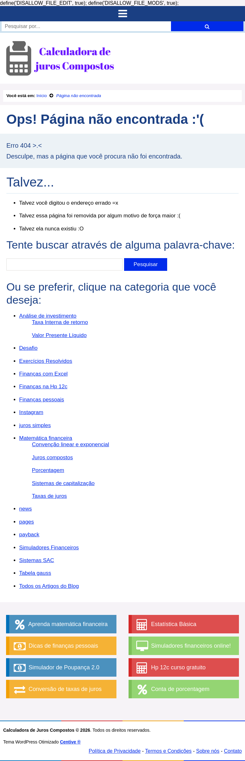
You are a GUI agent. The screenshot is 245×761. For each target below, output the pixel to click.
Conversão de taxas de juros (56, 689)
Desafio (28, 348)
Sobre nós (207, 751)
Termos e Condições (168, 751)
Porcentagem (48, 470)
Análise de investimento (48, 316)
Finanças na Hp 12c (43, 387)
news (25, 509)
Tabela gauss (35, 573)
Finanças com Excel (43, 374)
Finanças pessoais (41, 400)
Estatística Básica (165, 624)
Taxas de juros (49, 496)
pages (26, 522)
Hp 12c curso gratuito (170, 667)
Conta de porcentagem (172, 689)
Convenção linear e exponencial (70, 444)
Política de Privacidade (115, 751)
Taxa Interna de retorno (60, 322)
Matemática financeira (45, 438)
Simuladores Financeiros (49, 548)
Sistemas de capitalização (63, 483)
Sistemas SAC (36, 560)
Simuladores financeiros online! (183, 646)
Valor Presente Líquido (59, 335)
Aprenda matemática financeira (60, 624)
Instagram (31, 412)
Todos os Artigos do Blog (49, 586)
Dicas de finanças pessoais (55, 646)
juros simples (35, 425)
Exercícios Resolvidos (45, 361)
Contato (233, 751)
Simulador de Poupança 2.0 (55, 667)
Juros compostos (52, 457)
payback (29, 535)
